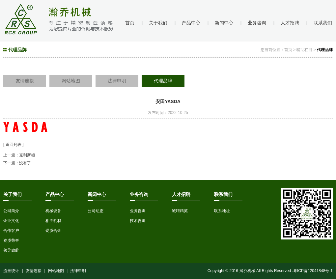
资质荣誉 (11, 240)
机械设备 (53, 211)
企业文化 (11, 220)
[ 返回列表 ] (13, 144)
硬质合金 (53, 230)
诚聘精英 (180, 211)
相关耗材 (53, 220)
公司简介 (11, 211)
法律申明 (117, 80)
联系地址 (222, 211)
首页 (288, 49)
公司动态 (95, 211)
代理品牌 (325, 49)
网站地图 (71, 80)
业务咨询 (138, 211)
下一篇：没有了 (17, 163)
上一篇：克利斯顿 (19, 155)
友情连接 (24, 80)
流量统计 (11, 270)
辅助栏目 (304, 49)
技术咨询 (138, 220)
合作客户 (11, 230)
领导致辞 (11, 250)
